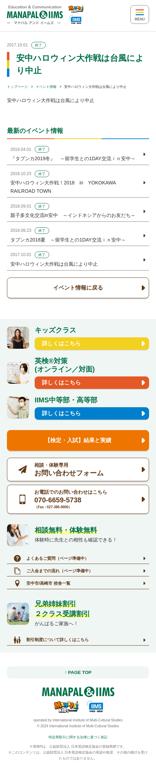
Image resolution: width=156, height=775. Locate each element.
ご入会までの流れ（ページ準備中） (53, 570)
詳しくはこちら (61, 343)
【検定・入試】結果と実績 (78, 440)
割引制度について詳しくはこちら (51, 640)
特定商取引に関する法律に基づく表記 (78, 737)
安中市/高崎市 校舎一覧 (42, 583)
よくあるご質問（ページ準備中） (51, 558)
